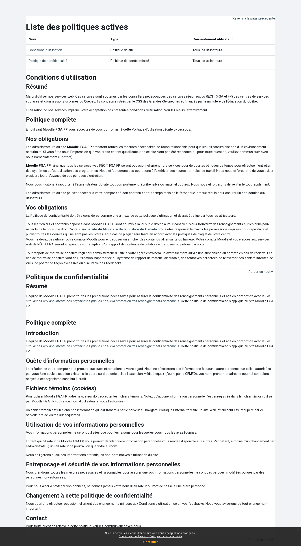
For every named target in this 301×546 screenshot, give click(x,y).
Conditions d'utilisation (133, 536)
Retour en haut (261, 272)
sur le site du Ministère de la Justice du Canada (119, 229)
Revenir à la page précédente (254, 18)
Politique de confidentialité (165, 536)
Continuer (150, 542)
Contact (65, 157)
